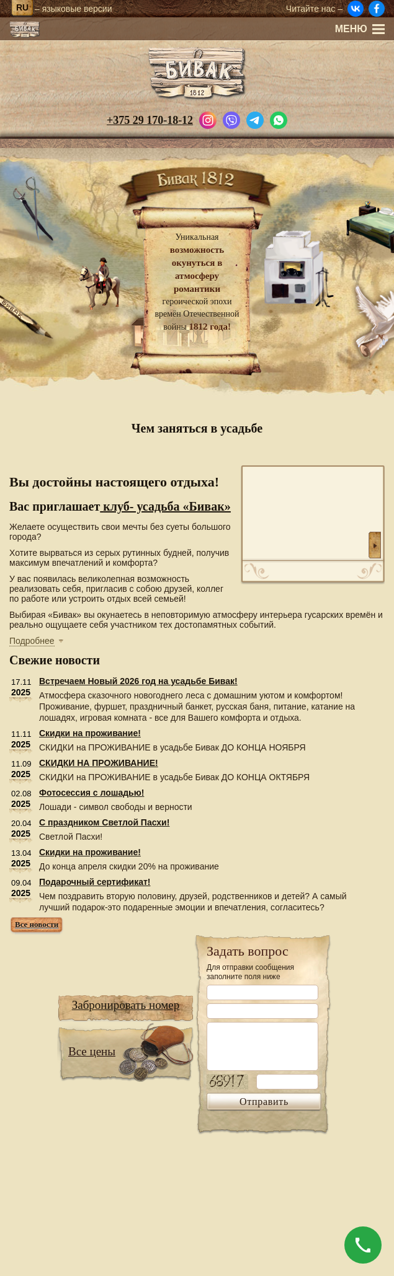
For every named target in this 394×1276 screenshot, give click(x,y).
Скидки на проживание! (90, 733)
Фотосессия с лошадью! (91, 793)
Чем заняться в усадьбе (197, 428)
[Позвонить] (363, 1245)
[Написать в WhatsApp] (278, 119)
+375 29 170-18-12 (150, 120)
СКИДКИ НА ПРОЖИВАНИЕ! (98, 763)
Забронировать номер (126, 1004)
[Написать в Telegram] (255, 119)
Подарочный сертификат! (94, 882)
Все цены (91, 1051)
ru (22, 7)
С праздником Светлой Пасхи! (104, 822)
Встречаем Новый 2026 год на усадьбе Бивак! (138, 681)
